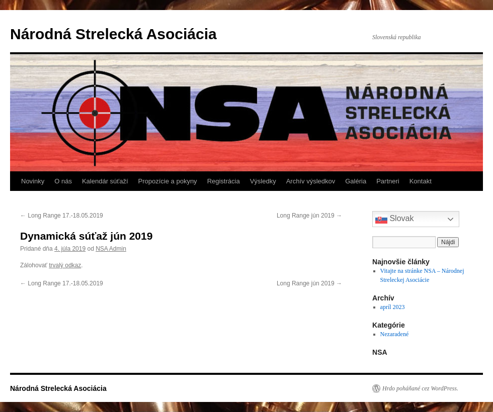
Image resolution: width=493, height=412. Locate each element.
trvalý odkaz (65, 265)
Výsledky (263, 181)
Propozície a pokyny (167, 181)
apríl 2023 (392, 307)
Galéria (355, 181)
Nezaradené (394, 334)
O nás (63, 181)
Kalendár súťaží (105, 181)
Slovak (394, 219)
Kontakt (420, 181)
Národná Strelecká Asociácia (113, 34)
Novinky (32, 181)
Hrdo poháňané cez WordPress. (420, 388)
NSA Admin (111, 248)
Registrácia (223, 181)
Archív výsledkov (311, 181)
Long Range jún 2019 (309, 215)
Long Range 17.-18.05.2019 (61, 215)
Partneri (387, 181)
